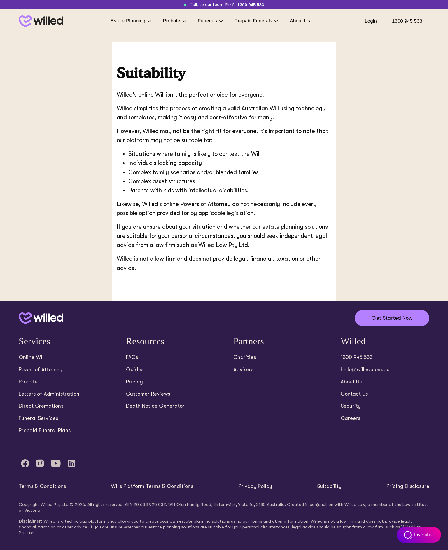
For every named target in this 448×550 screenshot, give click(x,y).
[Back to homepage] (41, 21)
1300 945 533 (250, 4)
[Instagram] (40, 463)
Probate (175, 21)
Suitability (329, 486)
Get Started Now (392, 318)
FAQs (132, 357)
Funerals (211, 21)
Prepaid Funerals (257, 21)
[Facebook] (25, 463)
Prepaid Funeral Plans (45, 430)
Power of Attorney (40, 369)
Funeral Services (38, 418)
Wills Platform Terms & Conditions (152, 486)
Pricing (134, 382)
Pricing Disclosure (407, 486)
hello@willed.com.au (365, 369)
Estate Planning (131, 21)
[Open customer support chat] (419, 535)
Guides (135, 369)
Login (371, 21)
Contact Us (354, 394)
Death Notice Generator (155, 406)
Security (351, 406)
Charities (244, 357)
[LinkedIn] (71, 463)
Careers (350, 418)
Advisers (243, 369)
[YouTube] (55, 463)
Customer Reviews (148, 394)
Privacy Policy (255, 486)
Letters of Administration (49, 394)
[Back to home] (41, 318)
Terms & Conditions (42, 486)
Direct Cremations (41, 406)
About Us (300, 21)
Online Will (32, 357)
